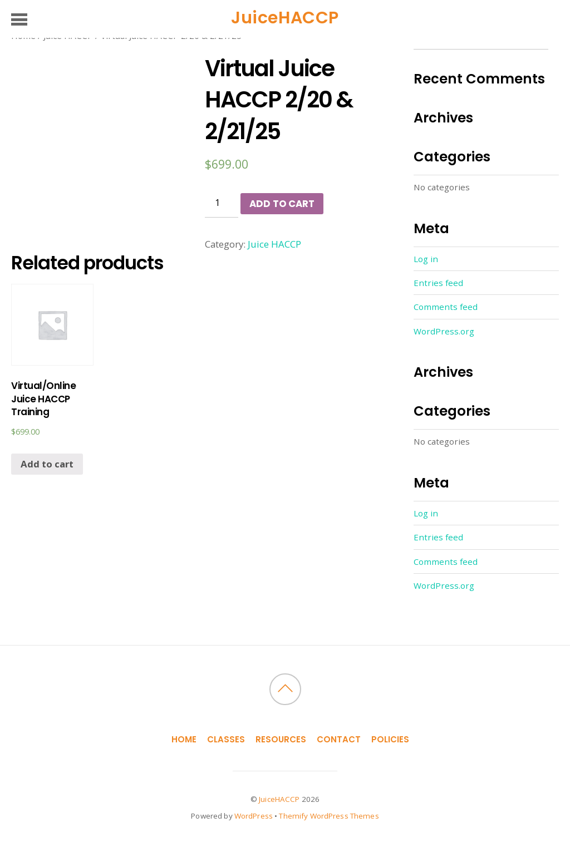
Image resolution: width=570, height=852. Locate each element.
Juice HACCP (274, 244)
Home (183, 739)
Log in (426, 258)
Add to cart (281, 203)
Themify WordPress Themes (329, 816)
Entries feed (438, 282)
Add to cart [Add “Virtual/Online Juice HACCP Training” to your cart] (47, 463)
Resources (280, 739)
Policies (390, 739)
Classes (226, 739)
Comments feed (446, 306)
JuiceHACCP (279, 799)
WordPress (253, 816)
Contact (339, 739)
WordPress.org (444, 331)
